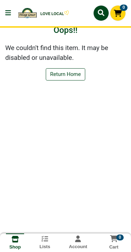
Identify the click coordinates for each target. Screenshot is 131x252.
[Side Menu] (8, 13)
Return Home (65, 74)
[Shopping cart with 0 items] (118, 13)
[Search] (101, 13)
